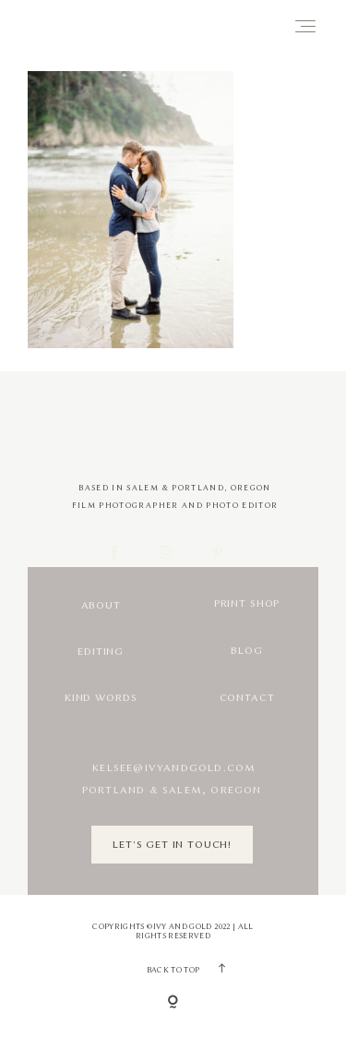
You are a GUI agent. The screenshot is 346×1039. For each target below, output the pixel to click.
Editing (101, 652)
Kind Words (101, 698)
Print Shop (247, 604)
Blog (246, 651)
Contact (247, 698)
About (101, 605)
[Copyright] (173, 1003)
